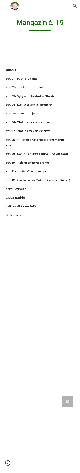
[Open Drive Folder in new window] (67, 401)
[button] (5, 6)
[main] (40, 24)
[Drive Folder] (40, 432)
